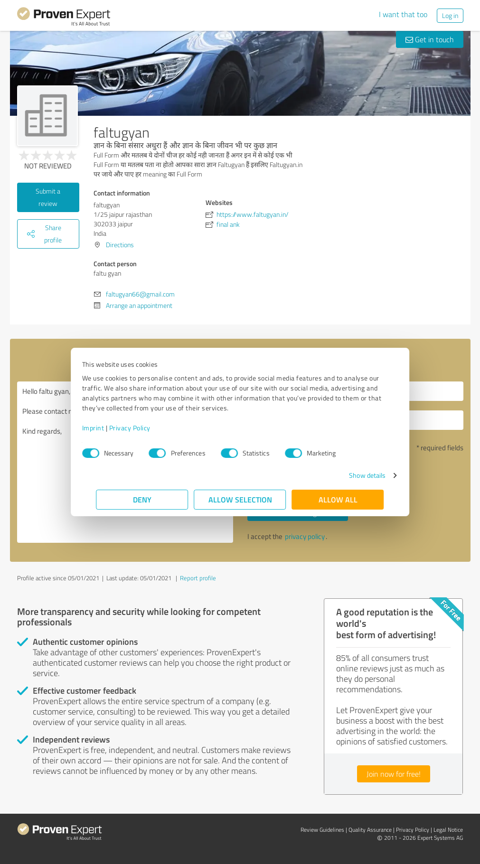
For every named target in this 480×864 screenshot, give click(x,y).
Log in (450, 15)
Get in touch (429, 39)
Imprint (107, 427)
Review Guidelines (322, 830)
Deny (142, 499)
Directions (120, 244)
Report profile (198, 578)
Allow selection (240, 499)
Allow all (338, 499)
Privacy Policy (144, 427)
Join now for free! (394, 774)
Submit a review (48, 197)
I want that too (403, 14)
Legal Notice (448, 830)
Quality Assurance (370, 830)
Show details (353, 475)
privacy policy (305, 536)
